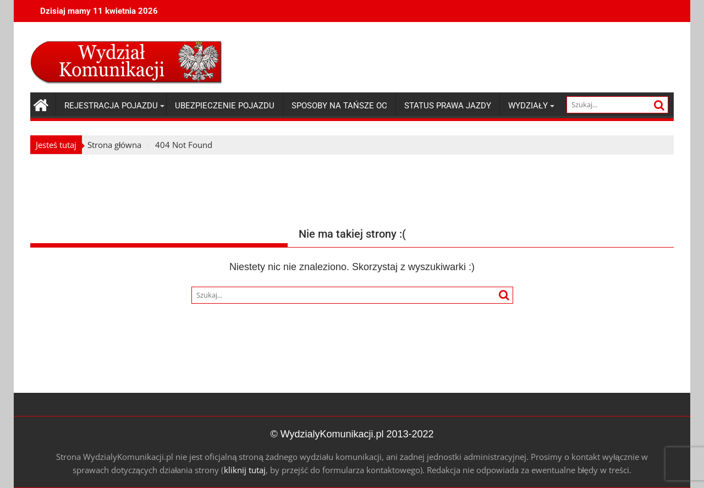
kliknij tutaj (245, 469)
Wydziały (528, 106)
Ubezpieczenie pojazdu (224, 106)
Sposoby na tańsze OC (339, 106)
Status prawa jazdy (447, 106)
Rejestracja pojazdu (111, 106)
